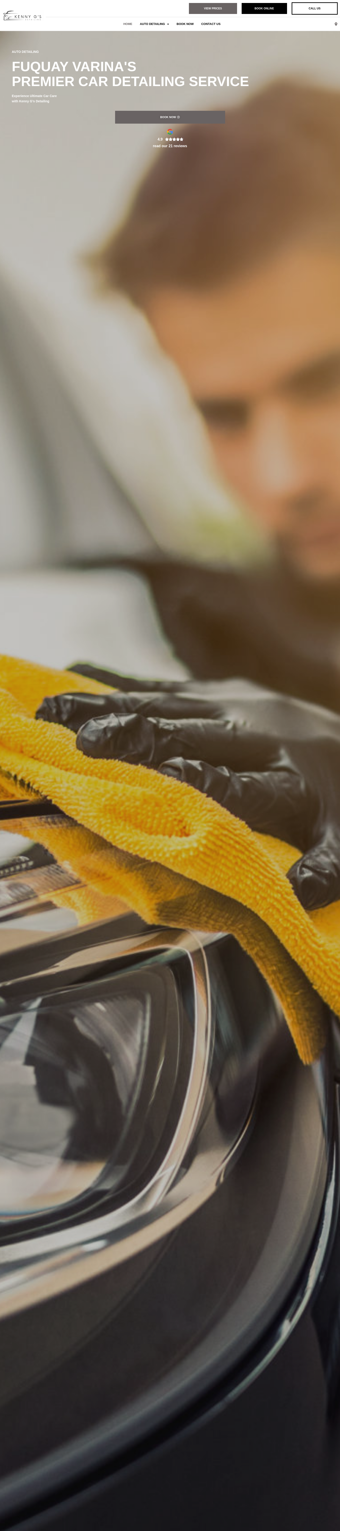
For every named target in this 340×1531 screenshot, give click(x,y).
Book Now (185, 24)
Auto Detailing (154, 24)
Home (127, 24)
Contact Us (211, 24)
